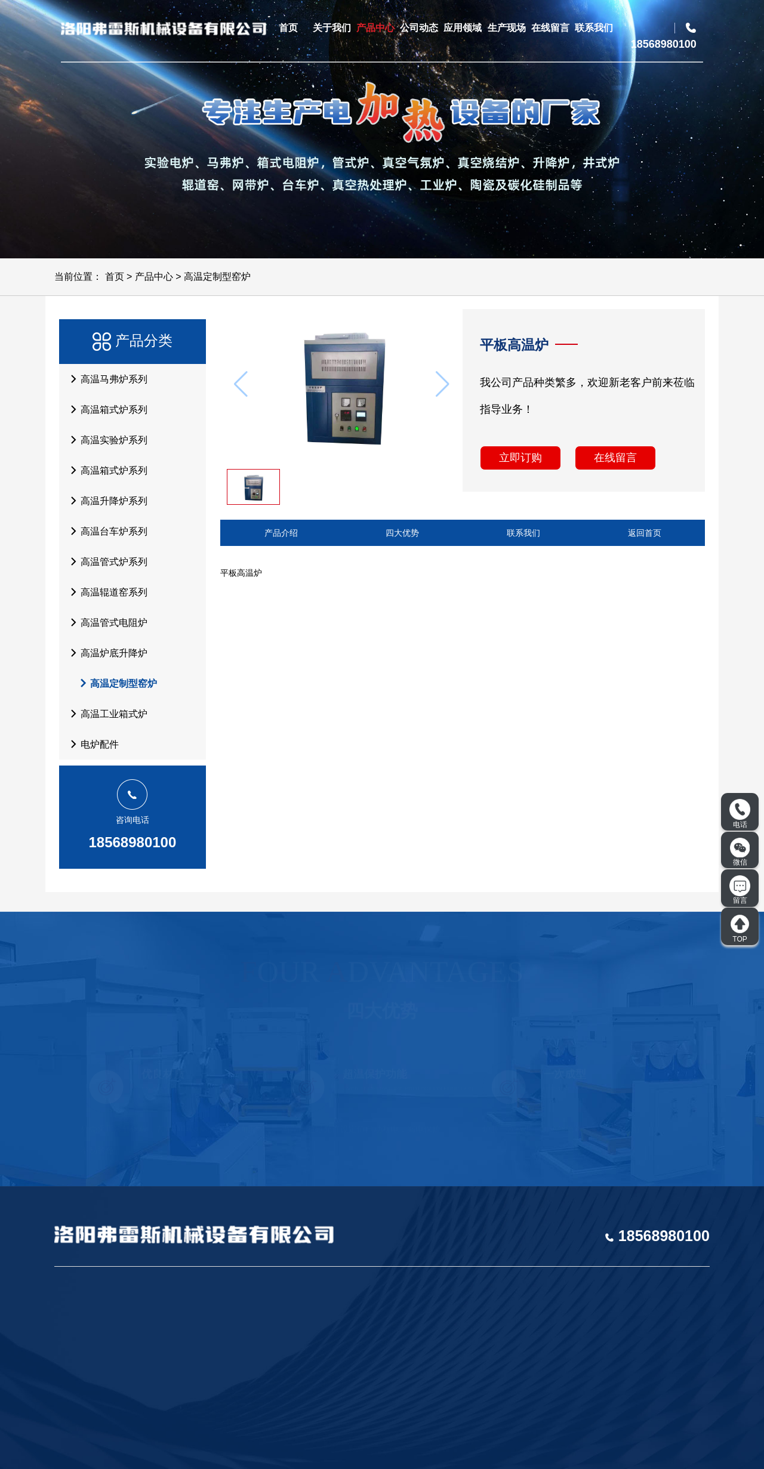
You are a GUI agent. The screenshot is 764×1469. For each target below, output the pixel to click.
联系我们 (594, 28)
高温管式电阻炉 (105, 622)
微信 (740, 852)
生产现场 (507, 28)
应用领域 (462, 28)
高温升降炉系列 (105, 501)
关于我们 (332, 28)
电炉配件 (91, 744)
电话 (739, 814)
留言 (739, 890)
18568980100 (132, 842)
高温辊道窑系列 (105, 592)
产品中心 (375, 28)
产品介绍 (281, 533)
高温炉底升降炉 (105, 653)
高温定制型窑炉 (217, 276)
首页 (288, 28)
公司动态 (419, 28)
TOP (739, 928)
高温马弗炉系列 (105, 379)
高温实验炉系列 (105, 440)
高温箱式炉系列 (105, 409)
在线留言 (550, 28)
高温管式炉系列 (105, 561)
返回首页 (644, 533)
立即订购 (520, 458)
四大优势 (402, 533)
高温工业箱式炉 (105, 714)
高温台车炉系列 (105, 531)
